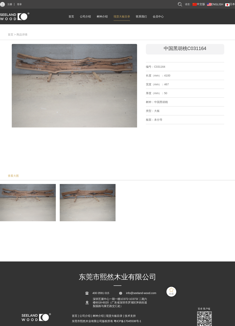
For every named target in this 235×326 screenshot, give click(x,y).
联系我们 (141, 16)
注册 (9, 4)
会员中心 (158, 16)
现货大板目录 (122, 16)
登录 (19, 4)
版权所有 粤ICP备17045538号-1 (121, 321)
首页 (71, 16)
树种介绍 (102, 16)
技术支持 (130, 315)
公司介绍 (85, 16)
